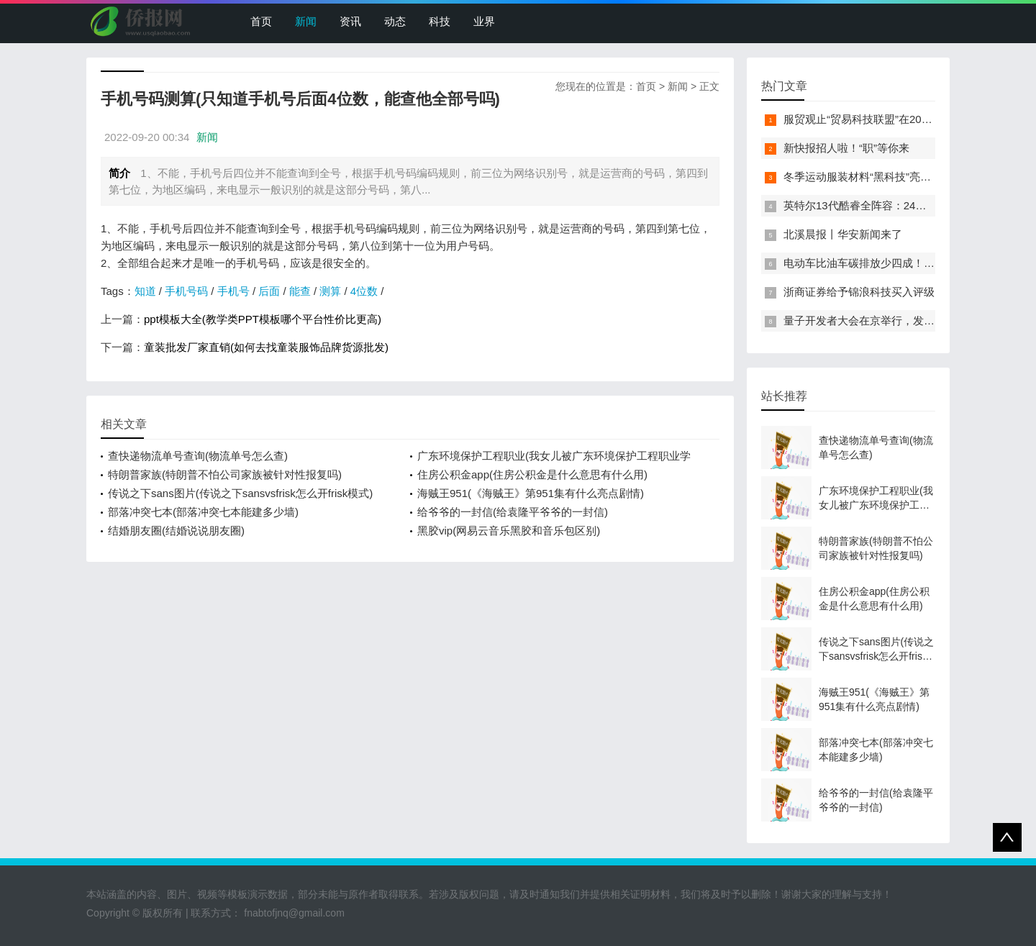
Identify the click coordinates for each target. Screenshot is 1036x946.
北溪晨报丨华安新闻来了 (842, 234)
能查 (300, 291)
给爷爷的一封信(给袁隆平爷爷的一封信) (512, 512)
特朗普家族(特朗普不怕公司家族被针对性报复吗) (225, 474)
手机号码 (186, 291)
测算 (330, 291)
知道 (145, 291)
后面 (269, 291)
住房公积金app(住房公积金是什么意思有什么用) (532, 474)
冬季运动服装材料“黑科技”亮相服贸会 (873, 176)
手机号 (233, 291)
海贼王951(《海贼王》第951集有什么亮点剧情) (530, 493)
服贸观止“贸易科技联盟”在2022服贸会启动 (885, 119)
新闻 (306, 21)
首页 (261, 21)
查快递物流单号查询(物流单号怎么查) (198, 456)
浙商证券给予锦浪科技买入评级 (859, 292)
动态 (395, 21)
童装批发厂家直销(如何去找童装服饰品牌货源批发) (266, 347)
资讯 (350, 21)
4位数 (364, 291)
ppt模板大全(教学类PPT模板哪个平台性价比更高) (262, 319)
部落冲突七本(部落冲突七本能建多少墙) (203, 512)
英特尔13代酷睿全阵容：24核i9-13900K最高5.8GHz (908, 205)
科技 (439, 21)
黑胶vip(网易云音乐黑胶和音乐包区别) (508, 530)
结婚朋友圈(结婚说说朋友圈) (176, 530)
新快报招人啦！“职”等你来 (846, 148)
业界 (484, 21)
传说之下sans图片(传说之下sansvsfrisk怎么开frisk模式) (240, 493)
